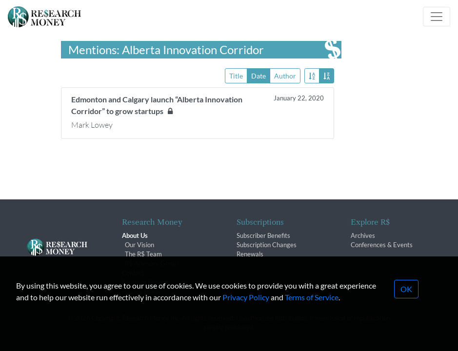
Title (236, 75)
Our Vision (139, 245)
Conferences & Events (382, 245)
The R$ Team (143, 254)
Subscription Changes (267, 245)
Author (285, 75)
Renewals (250, 254)
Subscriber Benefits (263, 235)
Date (258, 75)
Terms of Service (312, 306)
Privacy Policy (245, 306)
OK (406, 298)
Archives (363, 235)
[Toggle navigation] (436, 16)
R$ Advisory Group (151, 263)
